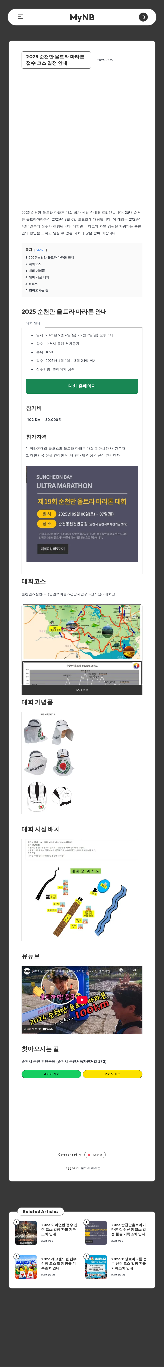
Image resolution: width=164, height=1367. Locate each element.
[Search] (143, 17)
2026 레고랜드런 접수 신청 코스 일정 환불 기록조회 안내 (59, 1263)
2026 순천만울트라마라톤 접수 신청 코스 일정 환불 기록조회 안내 (128, 1229)
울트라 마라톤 (90, 1168)
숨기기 (40, 250)
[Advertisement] (82, 111)
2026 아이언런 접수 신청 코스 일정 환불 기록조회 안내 (59, 1229)
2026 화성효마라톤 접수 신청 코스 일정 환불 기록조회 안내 (129, 1263)
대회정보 (95, 1154)
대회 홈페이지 (82, 386)
